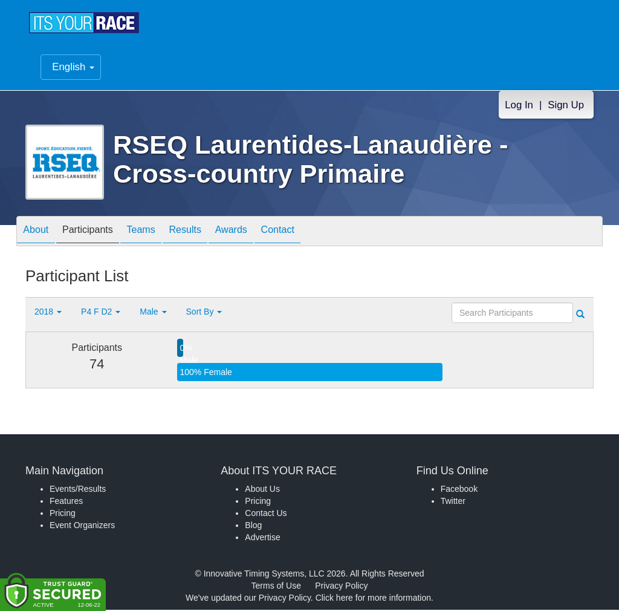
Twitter (453, 502)
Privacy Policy (341, 587)
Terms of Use (276, 587)
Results (210, 233)
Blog (253, 526)
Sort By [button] (204, 313)
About (39, 233)
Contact (317, 233)
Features (66, 502)
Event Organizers (82, 526)
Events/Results (78, 490)
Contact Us (266, 514)
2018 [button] (48, 313)
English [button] (73, 68)
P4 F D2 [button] (100, 313)
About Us (262, 490)
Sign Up (566, 106)
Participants (98, 233)
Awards (263, 233)
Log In (519, 106)
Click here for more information (373, 599)
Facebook (459, 490)
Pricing (63, 514)
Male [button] (153, 313)
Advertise (262, 538)
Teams (159, 233)
